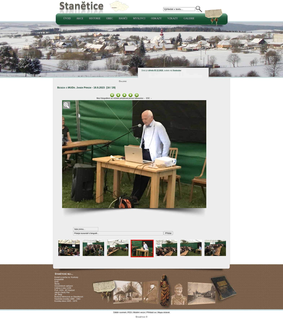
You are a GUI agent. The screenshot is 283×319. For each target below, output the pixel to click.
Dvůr (57, 281)
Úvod (67, 18)
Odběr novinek (119, 312)
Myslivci (139, 18)
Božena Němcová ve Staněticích (69, 297)
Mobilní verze (139, 312)
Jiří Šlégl (58, 294)
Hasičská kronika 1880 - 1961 (68, 299)
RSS (130, 312)
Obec (109, 18)
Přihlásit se (151, 312)
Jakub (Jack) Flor (62, 292)
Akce (79, 18)
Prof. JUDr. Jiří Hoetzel (65, 290)
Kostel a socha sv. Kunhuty (66, 277)
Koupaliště (59, 279)
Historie (95, 18)
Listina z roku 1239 (63, 288)
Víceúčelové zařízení (64, 286)
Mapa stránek (164, 312)
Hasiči (123, 18)
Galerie (189, 18)
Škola (57, 284)
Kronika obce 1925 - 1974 (66, 301)
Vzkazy (172, 18)
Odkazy (156, 18)
